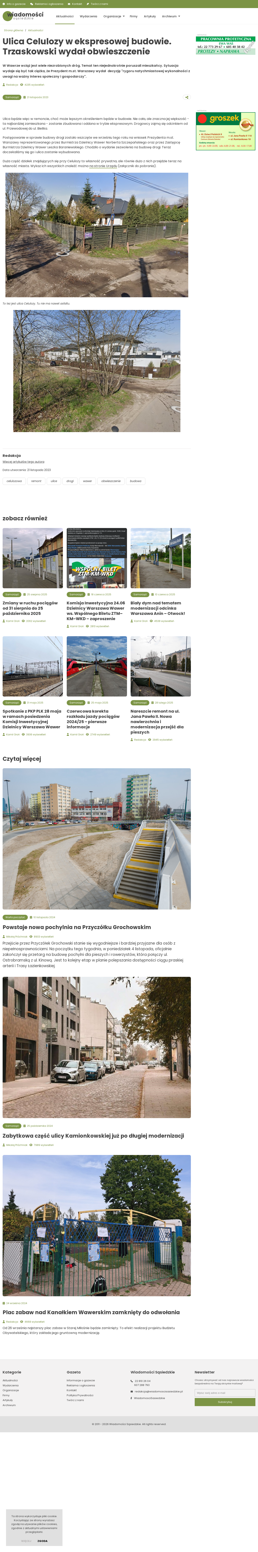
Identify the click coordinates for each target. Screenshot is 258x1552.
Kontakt (77, 4)
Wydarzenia (88, 16)
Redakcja (12, 84)
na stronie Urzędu (103, 285)
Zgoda (42, 1541)
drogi (72, 601)
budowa (140, 601)
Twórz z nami (99, 4)
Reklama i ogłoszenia (49, 4)
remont (37, 601)
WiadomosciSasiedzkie (149, 1518)
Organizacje (111, 16)
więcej (26, 1541)
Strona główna (13, 30)
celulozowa (14, 601)
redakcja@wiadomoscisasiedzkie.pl (159, 1511)
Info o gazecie (16, 4)
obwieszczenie (115, 601)
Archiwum (167, 16)
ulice (55, 601)
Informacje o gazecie (81, 1500)
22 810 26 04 (143, 1501)
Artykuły (148, 16)
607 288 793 (142, 1505)
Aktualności (64, 16)
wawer (90, 601)
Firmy (132, 16)
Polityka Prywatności (80, 1515)
